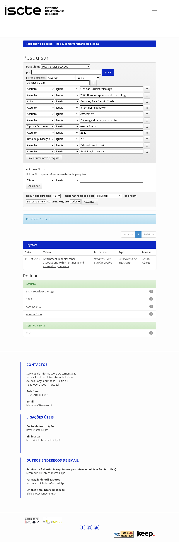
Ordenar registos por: (79, 195)
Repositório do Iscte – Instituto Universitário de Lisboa (62, 43)
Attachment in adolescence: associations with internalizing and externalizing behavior (63, 262)
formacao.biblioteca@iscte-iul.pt (45, 483)
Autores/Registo (58, 201)
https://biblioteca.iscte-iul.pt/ (43, 440)
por (28, 72)
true (28, 333)
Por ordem (130, 195)
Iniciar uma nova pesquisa (43, 158)
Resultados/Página (38, 195)
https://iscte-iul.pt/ (37, 430)
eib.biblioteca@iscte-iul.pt (41, 493)
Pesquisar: (33, 66)
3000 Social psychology (40, 291)
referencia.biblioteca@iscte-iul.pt (45, 473)
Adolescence (33, 306)
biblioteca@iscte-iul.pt (39, 405)
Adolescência (34, 314)
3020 (29, 299)
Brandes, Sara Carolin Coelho (103, 260)
